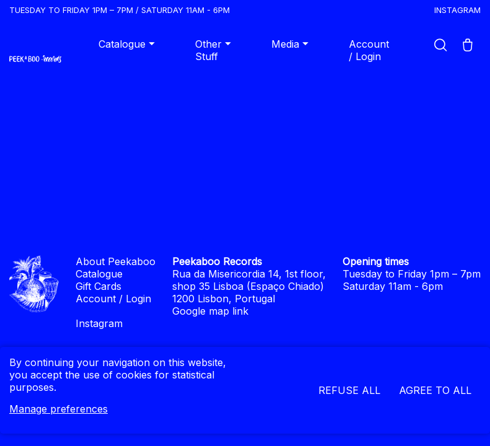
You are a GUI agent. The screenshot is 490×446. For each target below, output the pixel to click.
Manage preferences (58, 409)
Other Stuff (214, 50)
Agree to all (435, 390)
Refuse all (349, 390)
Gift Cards (98, 286)
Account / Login (369, 50)
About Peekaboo (115, 261)
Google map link (210, 311)
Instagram (457, 10)
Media (291, 44)
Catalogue (128, 44)
